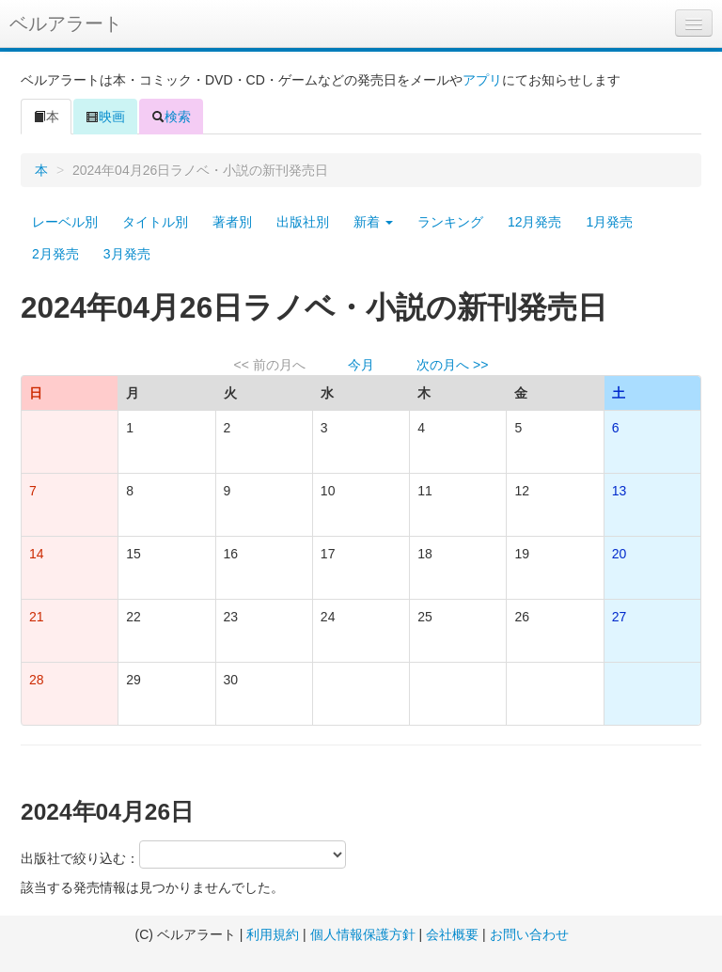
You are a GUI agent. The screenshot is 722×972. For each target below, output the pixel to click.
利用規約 (272, 934)
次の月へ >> (452, 364)
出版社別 (302, 221)
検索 (171, 116)
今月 (361, 364)
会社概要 (452, 934)
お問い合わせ (529, 934)
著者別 (232, 221)
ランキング (450, 221)
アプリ (482, 79)
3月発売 (126, 253)
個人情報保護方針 (363, 934)
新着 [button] (373, 221)
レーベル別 (65, 221)
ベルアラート (65, 23)
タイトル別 (155, 221)
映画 (105, 116)
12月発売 (535, 221)
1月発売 (609, 221)
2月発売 (55, 253)
